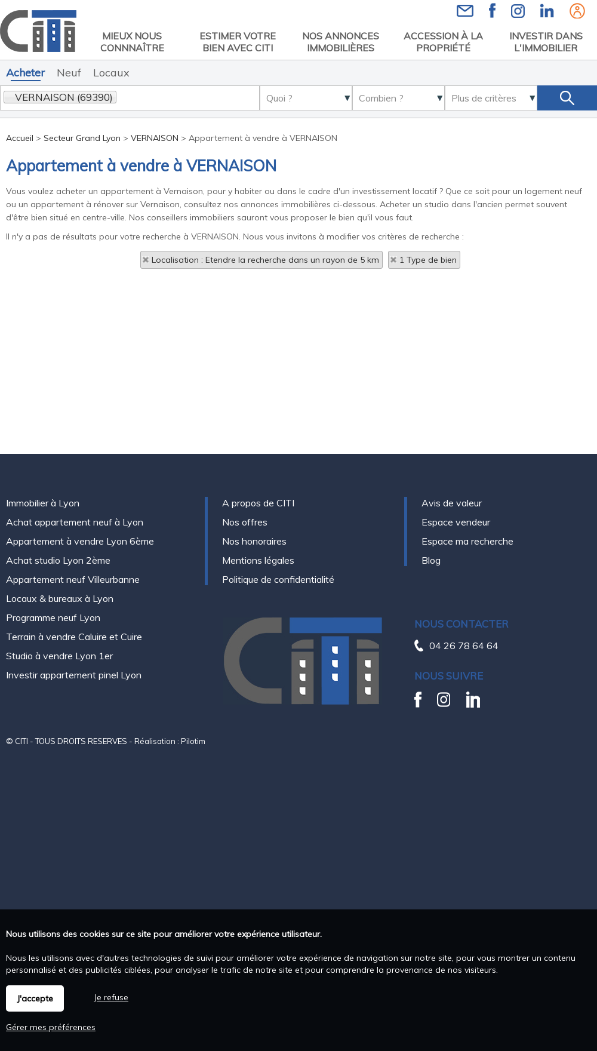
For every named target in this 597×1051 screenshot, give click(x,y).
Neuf (69, 72)
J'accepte (35, 998)
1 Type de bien (428, 259)
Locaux (111, 72)
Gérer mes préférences (51, 1027)
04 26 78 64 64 (463, 646)
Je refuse (111, 997)
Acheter (25, 72)
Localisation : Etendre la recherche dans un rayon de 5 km (265, 259)
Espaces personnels (577, 11)
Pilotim (193, 741)
